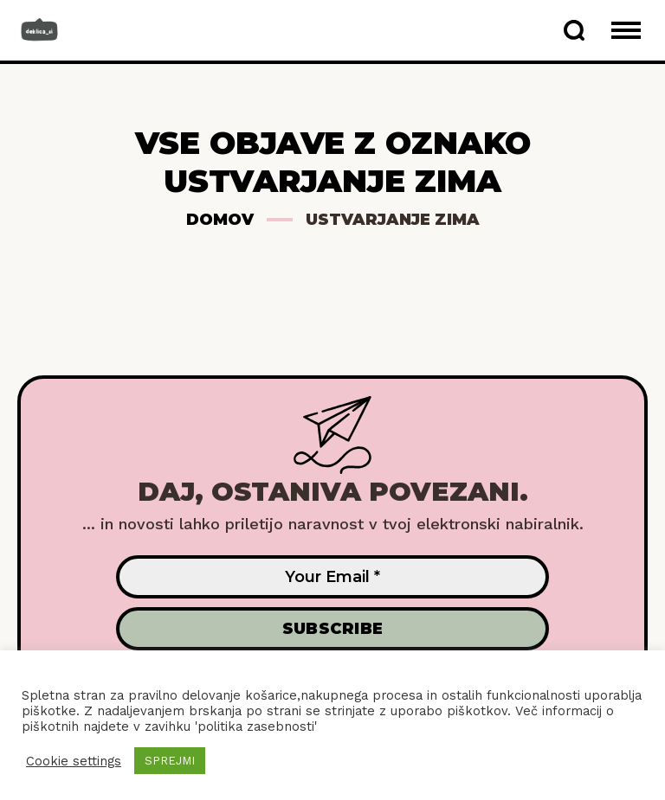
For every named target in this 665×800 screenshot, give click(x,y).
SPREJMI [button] (170, 760)
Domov (220, 219)
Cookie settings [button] (73, 761)
